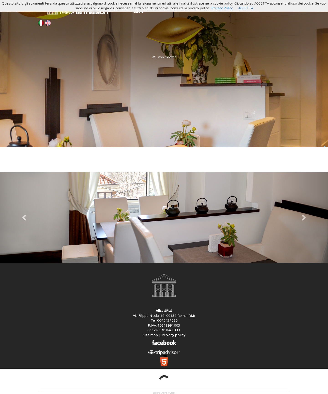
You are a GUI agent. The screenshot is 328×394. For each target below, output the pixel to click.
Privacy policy (173, 335)
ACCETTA (245, 8)
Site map (150, 335)
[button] (24, 217)
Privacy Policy (222, 8)
